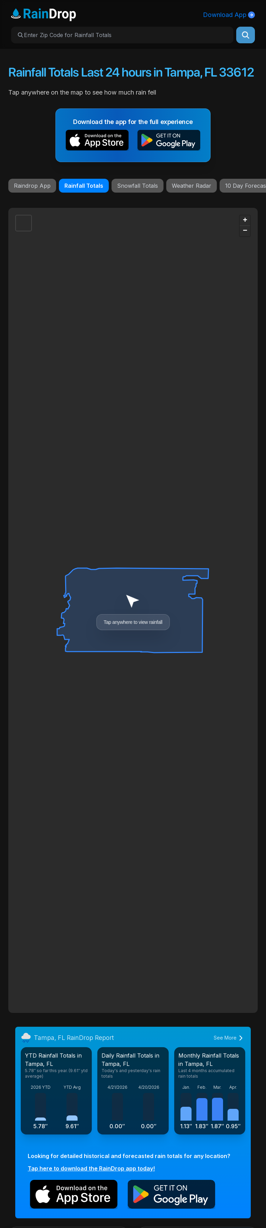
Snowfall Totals (137, 185)
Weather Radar (191, 185)
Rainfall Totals (83, 185)
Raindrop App (32, 185)
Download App (229, 14)
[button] (97, 141)
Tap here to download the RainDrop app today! (91, 1168)
